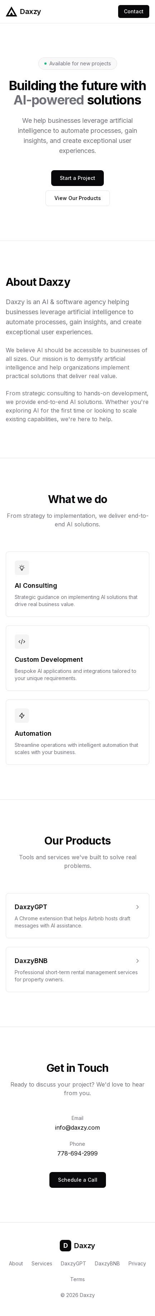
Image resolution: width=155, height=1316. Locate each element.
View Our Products (77, 198)
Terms (77, 1279)
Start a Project (77, 178)
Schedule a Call (77, 1180)
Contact (134, 11)
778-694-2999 (77, 1153)
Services (42, 1263)
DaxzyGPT (73, 1263)
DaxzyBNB (107, 1263)
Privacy (137, 1263)
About (16, 1263)
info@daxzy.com (77, 1127)
